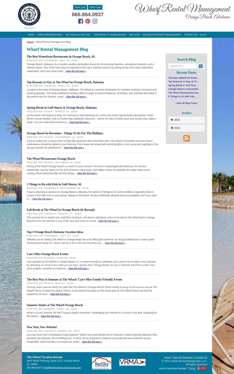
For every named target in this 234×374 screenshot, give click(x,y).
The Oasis (134, 34)
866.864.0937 (88, 14)
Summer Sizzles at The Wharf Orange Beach (55, 305)
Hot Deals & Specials (78, 34)
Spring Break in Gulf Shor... (183, 85)
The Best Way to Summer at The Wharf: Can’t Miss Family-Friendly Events (74, 279)
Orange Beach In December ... (184, 89)
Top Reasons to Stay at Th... (183, 81)
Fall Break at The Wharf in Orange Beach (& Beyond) (61, 209)
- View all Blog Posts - (186, 103)
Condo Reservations (50, 34)
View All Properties (183, 357)
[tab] (186, 120)
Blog (203, 34)
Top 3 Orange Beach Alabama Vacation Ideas (55, 232)
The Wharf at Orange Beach (110, 34)
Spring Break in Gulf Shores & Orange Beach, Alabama (62, 107)
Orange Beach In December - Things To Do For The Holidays (65, 133)
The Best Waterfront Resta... (183, 77)
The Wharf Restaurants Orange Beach (51, 158)
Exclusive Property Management (162, 34)
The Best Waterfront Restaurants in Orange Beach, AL (61, 56)
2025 (175, 120)
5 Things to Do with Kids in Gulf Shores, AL (54, 184)
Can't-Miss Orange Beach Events (47, 254)
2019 (175, 128)
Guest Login (80, 7)
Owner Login (95, 7)
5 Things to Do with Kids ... (182, 96)
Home (31, 34)
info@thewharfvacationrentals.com (62, 367)
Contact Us (190, 34)
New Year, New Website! (42, 327)
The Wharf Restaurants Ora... (184, 92)
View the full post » (76, 71)
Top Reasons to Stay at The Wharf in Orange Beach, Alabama (65, 82)
